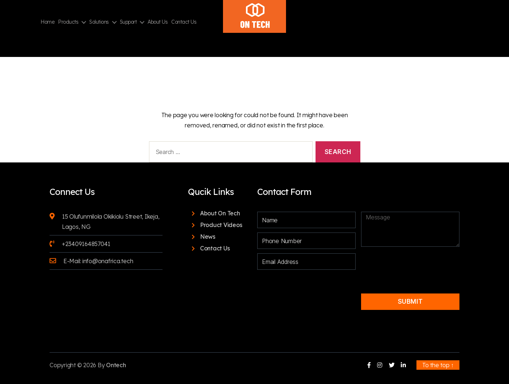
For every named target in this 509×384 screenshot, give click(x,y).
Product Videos (221, 225)
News (207, 236)
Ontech (116, 365)
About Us (158, 22)
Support (128, 22)
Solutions (99, 22)
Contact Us (183, 22)
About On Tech (220, 213)
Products (68, 22)
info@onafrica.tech (107, 261)
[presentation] (411, 264)
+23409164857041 (86, 243)
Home (47, 22)
